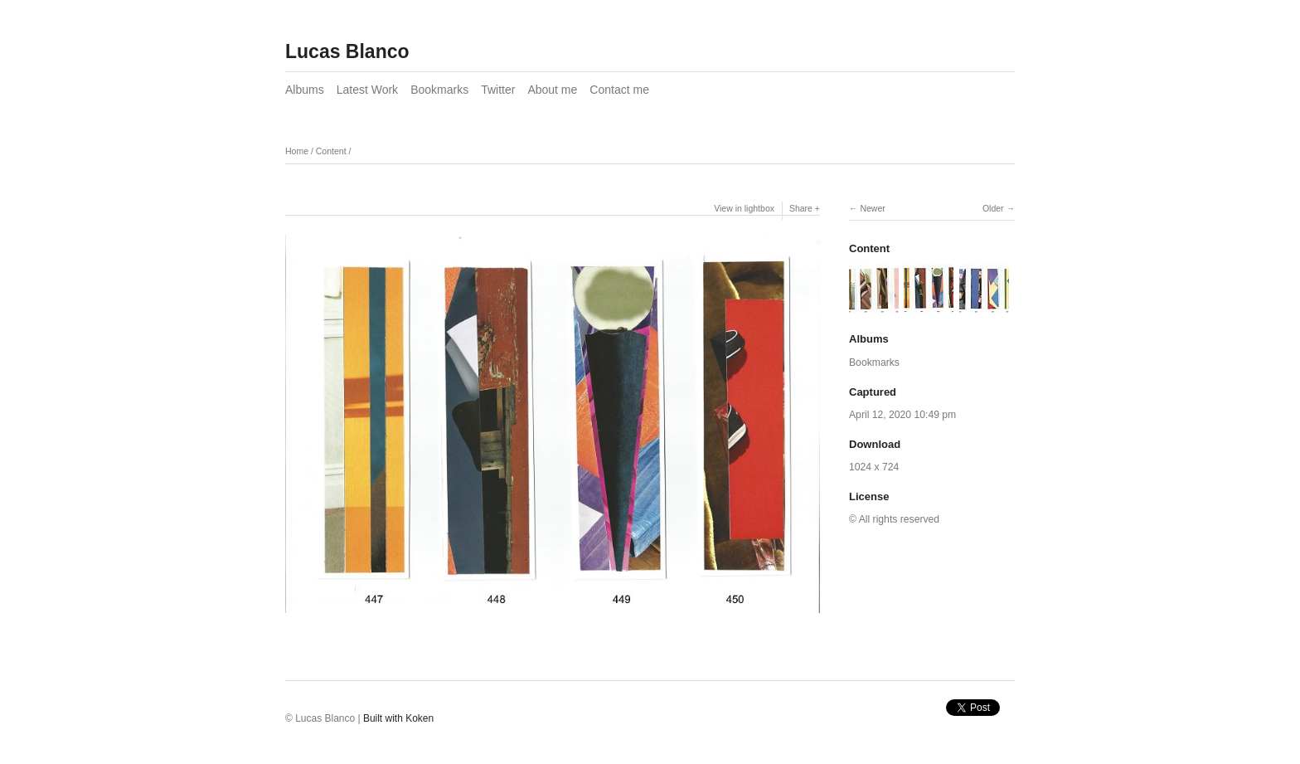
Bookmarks (439, 89)
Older (993, 208)
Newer (872, 208)
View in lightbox (744, 208)
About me (552, 89)
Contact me (619, 89)
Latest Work (367, 89)
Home (296, 151)
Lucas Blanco (347, 51)
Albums (304, 89)
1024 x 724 (874, 467)
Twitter (498, 89)
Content (331, 151)
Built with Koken (398, 718)
